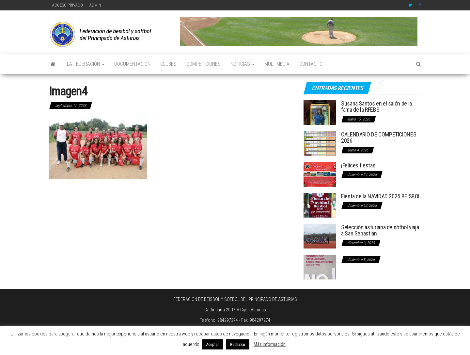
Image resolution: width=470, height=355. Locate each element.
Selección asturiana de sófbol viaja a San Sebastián (380, 230)
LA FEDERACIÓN (85, 64)
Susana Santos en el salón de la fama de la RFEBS (376, 106)
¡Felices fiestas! (359, 165)
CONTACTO (310, 64)
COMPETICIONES (203, 64)
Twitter (410, 5)
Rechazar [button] (237, 344)
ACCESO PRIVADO (67, 5)
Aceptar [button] (212, 344)
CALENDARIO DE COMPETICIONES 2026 (378, 137)
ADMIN (95, 5)
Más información (270, 344)
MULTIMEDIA (277, 64)
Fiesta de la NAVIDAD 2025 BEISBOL (381, 196)
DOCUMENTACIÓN (132, 64)
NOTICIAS (242, 64)
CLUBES (168, 64)
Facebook (420, 5)
